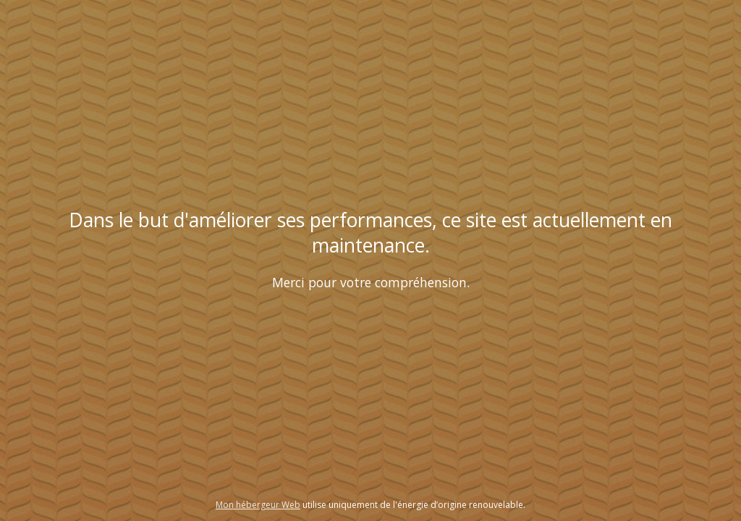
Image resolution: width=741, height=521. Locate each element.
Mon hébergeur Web (258, 505)
